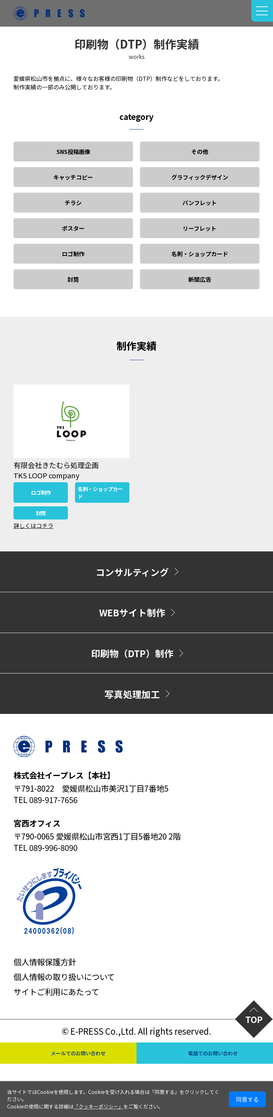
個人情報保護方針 (45, 961)
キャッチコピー (73, 177)
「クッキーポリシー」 (98, 1106)
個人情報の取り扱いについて (64, 976)
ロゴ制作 (73, 253)
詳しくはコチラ (33, 525)
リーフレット (199, 228)
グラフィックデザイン (199, 177)
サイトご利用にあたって (56, 991)
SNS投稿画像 (73, 151)
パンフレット (199, 202)
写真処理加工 (132, 693)
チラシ (73, 202)
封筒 (73, 279)
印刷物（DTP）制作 (132, 653)
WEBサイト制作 (132, 612)
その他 (199, 151)
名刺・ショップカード (199, 253)
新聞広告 (199, 279)
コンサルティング (132, 571)
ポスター (73, 228)
